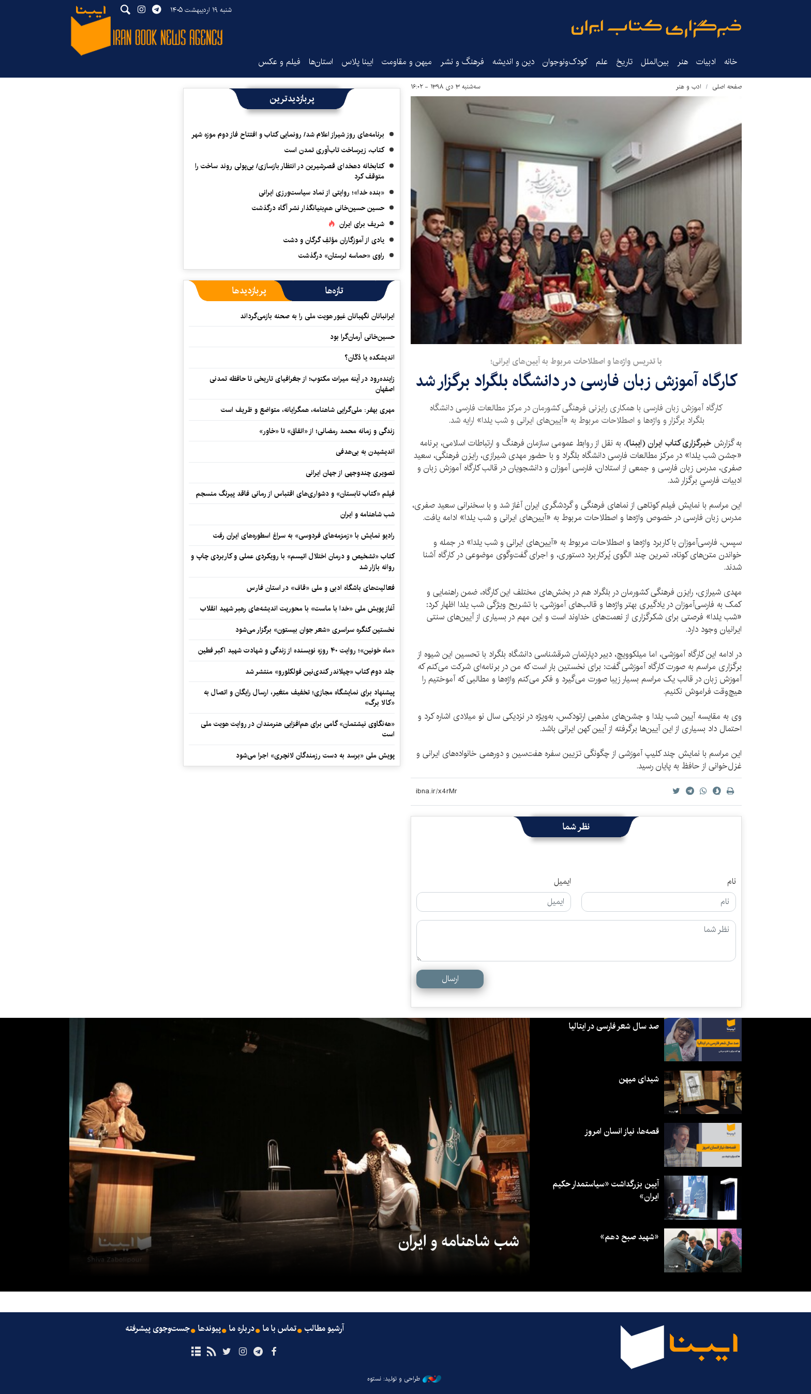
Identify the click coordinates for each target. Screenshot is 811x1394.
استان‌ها (321, 62)
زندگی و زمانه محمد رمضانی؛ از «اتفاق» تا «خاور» (327, 431)
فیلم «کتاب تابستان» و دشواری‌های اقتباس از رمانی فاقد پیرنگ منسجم (295, 493)
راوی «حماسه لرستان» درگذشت (341, 255)
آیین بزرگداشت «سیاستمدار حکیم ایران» (605, 1190)
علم (602, 62)
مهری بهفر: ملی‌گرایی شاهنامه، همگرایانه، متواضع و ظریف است (308, 410)
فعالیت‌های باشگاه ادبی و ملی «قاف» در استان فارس (321, 588)
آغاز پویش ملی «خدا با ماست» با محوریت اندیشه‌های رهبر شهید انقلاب (297, 608)
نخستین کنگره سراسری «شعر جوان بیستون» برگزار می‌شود (315, 629)
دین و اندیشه (513, 62)
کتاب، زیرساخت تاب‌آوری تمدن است (334, 150)
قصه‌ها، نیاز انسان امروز (621, 1131)
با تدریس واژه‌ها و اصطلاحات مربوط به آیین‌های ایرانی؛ (576, 361)
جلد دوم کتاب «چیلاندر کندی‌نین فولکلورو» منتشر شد (320, 671)
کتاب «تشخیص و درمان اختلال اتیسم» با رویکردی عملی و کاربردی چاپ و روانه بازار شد (293, 561)
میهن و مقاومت (407, 62)
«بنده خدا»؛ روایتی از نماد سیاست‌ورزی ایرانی (321, 192)
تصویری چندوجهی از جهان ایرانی (350, 473)
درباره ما (241, 1329)
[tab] (334, 290)
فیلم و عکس (279, 62)
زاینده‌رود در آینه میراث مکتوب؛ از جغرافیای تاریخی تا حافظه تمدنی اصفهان (302, 384)
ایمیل (562, 882)
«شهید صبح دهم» (629, 1237)
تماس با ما (279, 1329)
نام (731, 882)
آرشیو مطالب (324, 1329)
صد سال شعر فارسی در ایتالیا (614, 1026)
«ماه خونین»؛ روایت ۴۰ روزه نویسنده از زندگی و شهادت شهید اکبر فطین (296, 650)
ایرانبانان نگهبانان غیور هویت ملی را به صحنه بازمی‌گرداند (317, 316)
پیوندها (209, 1329)
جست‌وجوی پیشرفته (158, 1329)
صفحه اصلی (727, 87)
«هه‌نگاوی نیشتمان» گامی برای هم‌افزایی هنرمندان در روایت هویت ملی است (298, 729)
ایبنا (656, 28)
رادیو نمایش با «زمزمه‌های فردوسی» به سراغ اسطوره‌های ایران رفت (304, 535)
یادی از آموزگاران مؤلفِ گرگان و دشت (333, 240)
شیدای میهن (639, 1079)
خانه (731, 62)
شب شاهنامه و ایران (367, 514)
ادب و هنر (688, 87)
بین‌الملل (655, 62)
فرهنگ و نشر (462, 62)
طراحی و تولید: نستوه (404, 1379)
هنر (682, 62)
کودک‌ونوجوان (565, 62)
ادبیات (706, 62)
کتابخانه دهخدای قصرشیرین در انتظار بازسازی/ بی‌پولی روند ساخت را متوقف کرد (289, 171)
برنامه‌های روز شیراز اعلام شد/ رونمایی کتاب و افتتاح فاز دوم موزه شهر (287, 134)
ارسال (450, 979)
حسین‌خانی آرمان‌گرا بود (362, 337)
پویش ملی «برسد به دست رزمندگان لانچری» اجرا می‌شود (315, 755)
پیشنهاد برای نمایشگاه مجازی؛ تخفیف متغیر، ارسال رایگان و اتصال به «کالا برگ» (299, 697)
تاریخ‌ (624, 62)
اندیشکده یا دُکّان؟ (369, 357)
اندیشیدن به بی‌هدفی (365, 451)
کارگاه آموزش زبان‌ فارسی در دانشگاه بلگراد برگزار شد (576, 381)
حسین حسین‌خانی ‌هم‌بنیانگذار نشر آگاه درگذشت (318, 208)
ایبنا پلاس (357, 62)
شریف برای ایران (361, 224)
